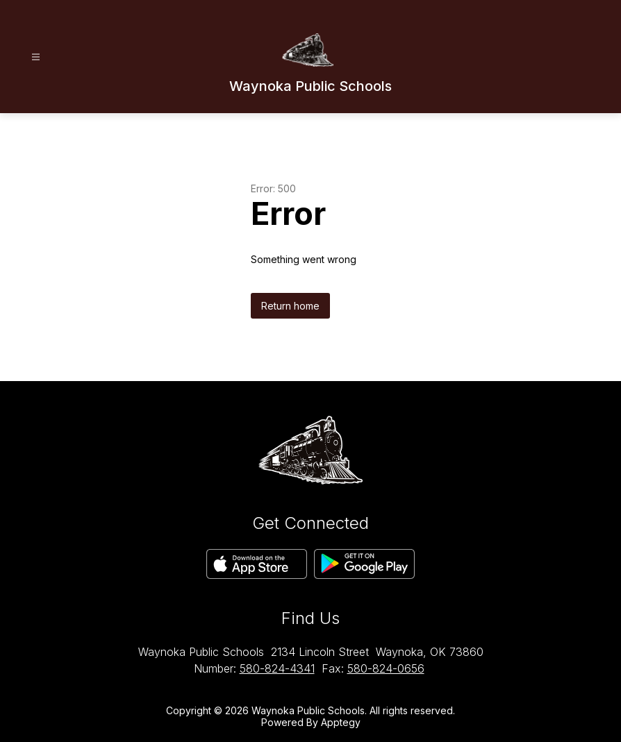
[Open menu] (36, 57)
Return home (290, 306)
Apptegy (341, 722)
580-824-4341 (277, 668)
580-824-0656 (385, 668)
